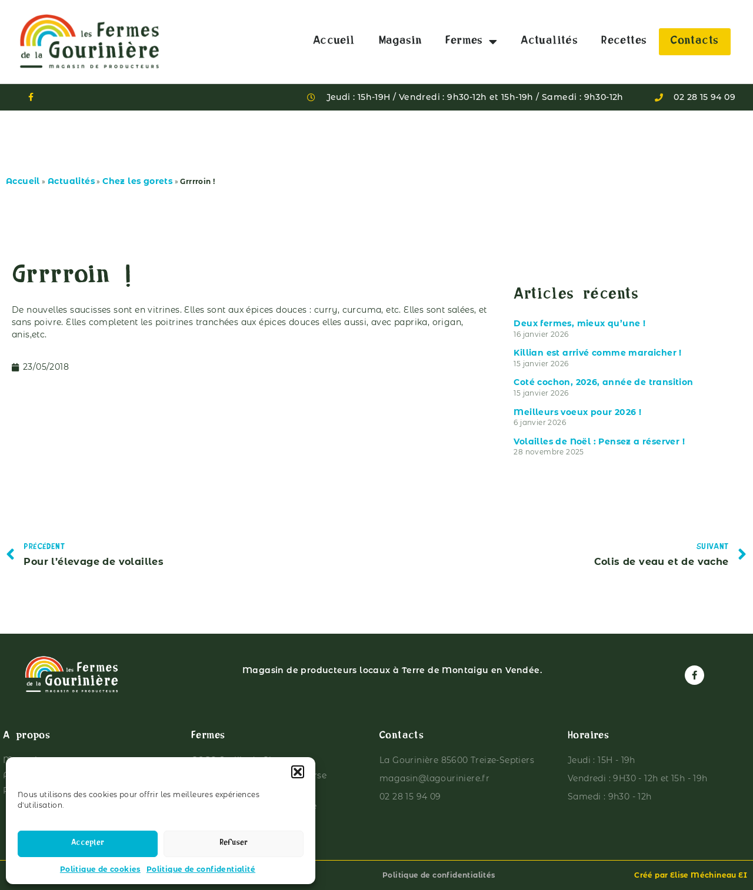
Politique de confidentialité (200, 869)
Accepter (87, 843)
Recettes (624, 41)
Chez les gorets (137, 181)
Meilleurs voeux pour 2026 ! (577, 412)
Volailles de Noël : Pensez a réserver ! (599, 441)
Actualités (549, 41)
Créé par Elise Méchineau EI (690, 875)
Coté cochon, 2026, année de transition (603, 382)
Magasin (400, 41)
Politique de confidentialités (438, 875)
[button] (298, 772)
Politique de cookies (100, 869)
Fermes (471, 41)
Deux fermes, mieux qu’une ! (579, 323)
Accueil (334, 41)
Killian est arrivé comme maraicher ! (597, 352)
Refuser (233, 843)
